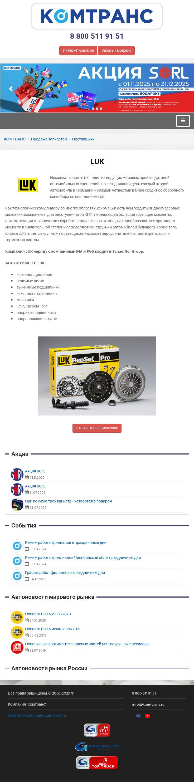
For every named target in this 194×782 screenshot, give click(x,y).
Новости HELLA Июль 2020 (48, 614)
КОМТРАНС (15, 139)
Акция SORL (35, 471)
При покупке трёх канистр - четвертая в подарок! (68, 501)
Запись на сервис (116, 50)
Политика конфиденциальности (37, 715)
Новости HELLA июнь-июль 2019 (52, 629)
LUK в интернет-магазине (97, 428)
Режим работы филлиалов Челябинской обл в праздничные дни (83, 557)
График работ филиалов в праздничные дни (65, 572)
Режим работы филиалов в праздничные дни (65, 542)
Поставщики (83, 139)
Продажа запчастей (49, 139)
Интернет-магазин (78, 50)
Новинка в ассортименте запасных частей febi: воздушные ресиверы (87, 644)
